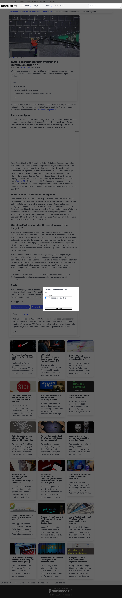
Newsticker (59, 6)
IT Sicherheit (24, 6)
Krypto (37, 6)
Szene (47, 6)
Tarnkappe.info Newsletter (57, 298)
